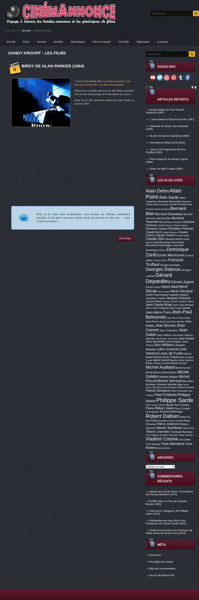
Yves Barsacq (153, 444)
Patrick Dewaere (158, 390)
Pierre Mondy (166, 405)
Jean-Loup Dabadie (180, 308)
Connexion (155, 555)
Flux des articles (161, 561)
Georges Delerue (163, 269)
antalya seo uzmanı (160, 491)
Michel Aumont (183, 368)
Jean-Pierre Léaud (155, 321)
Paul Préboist (166, 395)
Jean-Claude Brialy (159, 304)
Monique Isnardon (156, 384)
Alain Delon (157, 190)
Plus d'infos (125, 238)
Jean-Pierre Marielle (175, 321)
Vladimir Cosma (162, 438)
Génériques (78, 41)
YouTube (123, 41)
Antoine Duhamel (162, 209)
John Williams (164, 345)
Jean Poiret (173, 338)
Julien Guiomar (168, 349)
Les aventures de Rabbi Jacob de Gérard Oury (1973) (169, 532)
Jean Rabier (186, 338)
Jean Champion (169, 330)
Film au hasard (102, 41)
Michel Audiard (160, 367)
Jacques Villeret (186, 301)
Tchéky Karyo (188, 428)
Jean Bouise (165, 325)
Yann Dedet (184, 439)
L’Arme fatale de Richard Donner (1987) (172, 119)
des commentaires (162, 568)
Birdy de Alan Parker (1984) (53, 66)
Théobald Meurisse (181, 431)
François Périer (160, 260)
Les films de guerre (113, 81)
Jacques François (178, 298)
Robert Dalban (162, 416)
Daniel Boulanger (162, 242)
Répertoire (143, 41)
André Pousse (177, 204)
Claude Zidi (155, 239)
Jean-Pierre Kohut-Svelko (178, 318)
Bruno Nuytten (174, 222)
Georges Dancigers (170, 265)
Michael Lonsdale (162, 363)
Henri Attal (169, 287)
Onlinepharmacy (158, 520)
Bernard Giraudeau (169, 214)
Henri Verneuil (181, 291)
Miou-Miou (188, 381)
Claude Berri (154, 232)
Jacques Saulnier (170, 301)
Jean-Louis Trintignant (157, 308)
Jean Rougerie (173, 341)
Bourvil (163, 222)
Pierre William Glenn (160, 408)
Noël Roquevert (170, 387)
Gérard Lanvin (153, 287)
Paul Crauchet (179, 390)
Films (26, 41)
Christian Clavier (156, 228)
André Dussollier (161, 204)
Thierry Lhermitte (157, 431)
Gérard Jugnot (182, 282)
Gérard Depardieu (159, 278)
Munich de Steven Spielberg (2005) (169, 135)
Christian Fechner (181, 228)
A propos (162, 41)
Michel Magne (169, 376)
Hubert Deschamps (157, 294)
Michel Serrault (169, 381)
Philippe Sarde (174, 400)
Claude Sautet (182, 235)
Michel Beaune (153, 372)
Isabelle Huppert (178, 294)
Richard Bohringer (171, 411)
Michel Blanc (169, 372)
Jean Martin (178, 335)
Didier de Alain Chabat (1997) (166, 168)
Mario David (161, 360)
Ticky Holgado (152, 435)
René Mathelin (152, 412)
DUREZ (153, 501)
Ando (152, 510)
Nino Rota (157, 387)
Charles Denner (165, 225)
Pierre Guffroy (152, 405)
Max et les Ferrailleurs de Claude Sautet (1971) (166, 522)
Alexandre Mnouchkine (169, 201)
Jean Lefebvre (164, 335)
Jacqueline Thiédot (156, 298)
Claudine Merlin (173, 239)
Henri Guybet (163, 291)
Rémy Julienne (168, 424)
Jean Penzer (161, 338)
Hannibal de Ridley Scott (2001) (167, 142)
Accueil (26, 30)
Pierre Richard (181, 405)
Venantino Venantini (168, 435)
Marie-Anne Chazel (166, 357)
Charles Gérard (180, 225)
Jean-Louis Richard (183, 305)
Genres (41, 41)
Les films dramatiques (111, 84)
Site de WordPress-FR (161, 575)
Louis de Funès (171, 353)
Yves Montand (172, 444)
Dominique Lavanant (171, 245)
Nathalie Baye (175, 384)
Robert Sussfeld (175, 421)
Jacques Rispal (154, 301)
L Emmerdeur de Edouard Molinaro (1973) (169, 493)
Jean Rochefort (155, 341)
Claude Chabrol (165, 235)
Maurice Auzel (176, 360)
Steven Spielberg (168, 428)
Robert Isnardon (159, 420)
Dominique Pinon (156, 250)
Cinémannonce (157, 530)
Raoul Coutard (182, 408)
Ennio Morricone (170, 255)
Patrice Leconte (185, 387)
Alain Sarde (169, 197)
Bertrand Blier (164, 218)
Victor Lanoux (185, 435)
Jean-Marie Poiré (158, 312)
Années (58, 41)
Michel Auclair (178, 363)
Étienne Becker (163, 448)
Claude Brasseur (170, 232)
